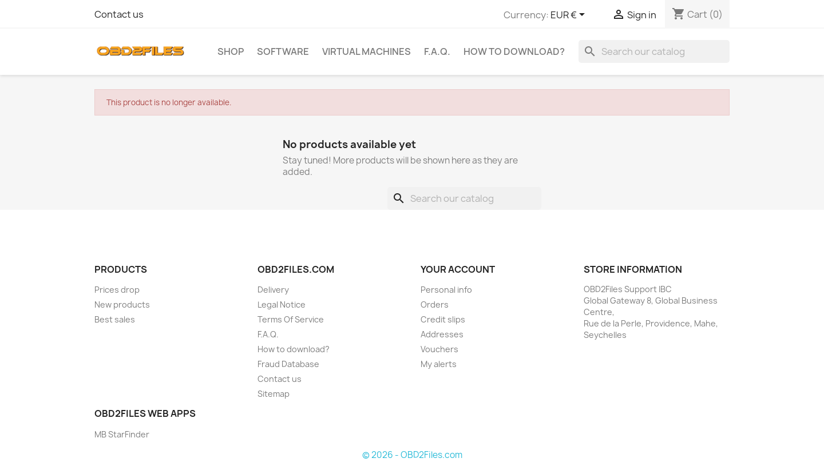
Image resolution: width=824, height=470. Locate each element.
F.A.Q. (437, 51)
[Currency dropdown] (569, 15)
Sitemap (274, 393)
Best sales (114, 319)
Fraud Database (288, 364)
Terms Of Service (291, 319)
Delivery (273, 289)
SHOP (230, 51)
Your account (458, 269)
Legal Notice (282, 304)
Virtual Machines (366, 51)
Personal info (446, 289)
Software (283, 51)
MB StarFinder (121, 434)
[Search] (654, 51)
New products (122, 304)
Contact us (119, 14)
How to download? (514, 51)
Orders (435, 304)
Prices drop (117, 289)
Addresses (442, 334)
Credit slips (443, 319)
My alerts (439, 364)
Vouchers (439, 349)
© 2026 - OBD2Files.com (412, 455)
